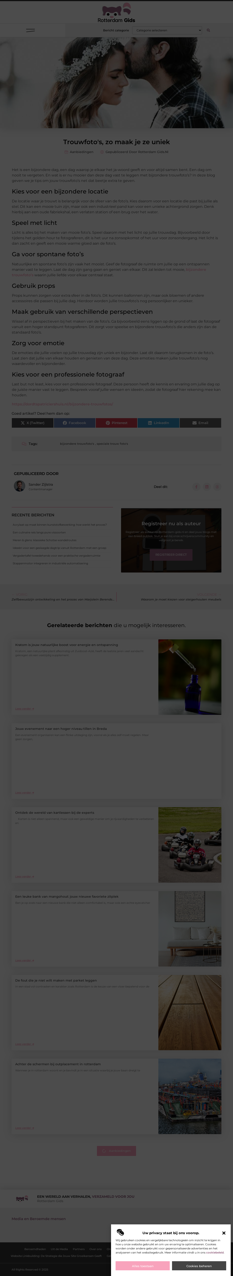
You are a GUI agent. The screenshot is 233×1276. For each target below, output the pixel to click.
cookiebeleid (215, 1252)
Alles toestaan (143, 1266)
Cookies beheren (199, 1266)
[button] (224, 1233)
